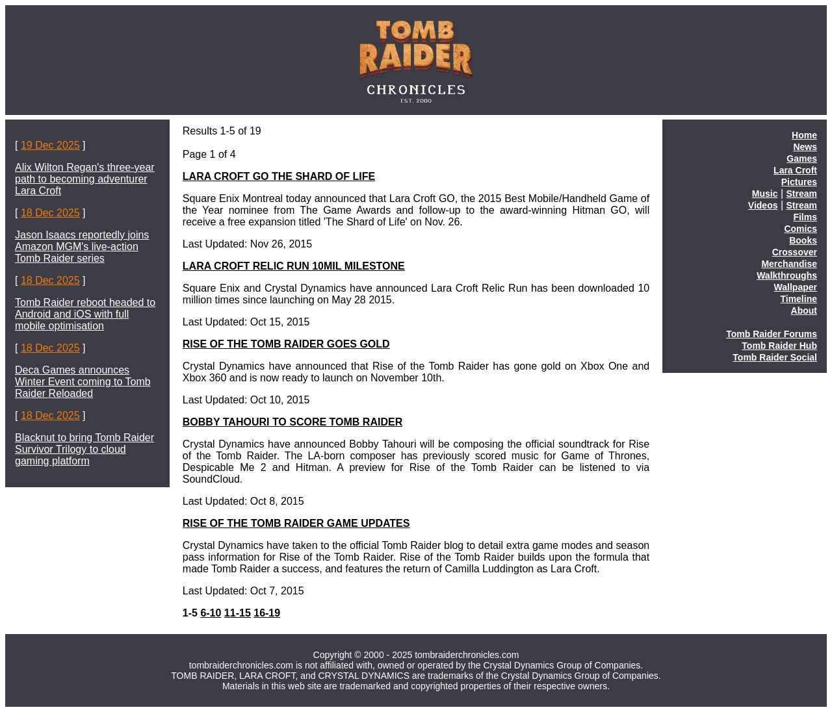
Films (805, 217)
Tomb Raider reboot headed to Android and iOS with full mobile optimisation (85, 314)
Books (803, 240)
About (804, 310)
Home (804, 135)
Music (765, 193)
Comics (800, 228)
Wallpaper (795, 287)
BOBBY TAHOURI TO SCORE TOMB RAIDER (292, 421)
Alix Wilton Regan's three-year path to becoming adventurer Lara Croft (85, 179)
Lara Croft (795, 170)
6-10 (210, 612)
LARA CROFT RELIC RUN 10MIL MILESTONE (294, 266)
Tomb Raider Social (775, 357)
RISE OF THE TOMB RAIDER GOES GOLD (286, 344)
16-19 (267, 612)
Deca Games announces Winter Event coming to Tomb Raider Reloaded (83, 381)
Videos (763, 205)
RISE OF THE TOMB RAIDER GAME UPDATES (296, 523)
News (805, 147)
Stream (801, 193)
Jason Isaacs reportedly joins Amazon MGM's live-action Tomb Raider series (82, 246)
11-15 (237, 612)
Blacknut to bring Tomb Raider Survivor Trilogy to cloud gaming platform (84, 449)
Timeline (798, 299)
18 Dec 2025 (50, 212)
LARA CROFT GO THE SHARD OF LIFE (279, 176)
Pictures (799, 182)
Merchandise (789, 264)
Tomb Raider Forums (771, 334)
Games (801, 158)
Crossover (794, 252)
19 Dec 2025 (50, 145)
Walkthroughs (787, 275)
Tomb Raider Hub (779, 345)
